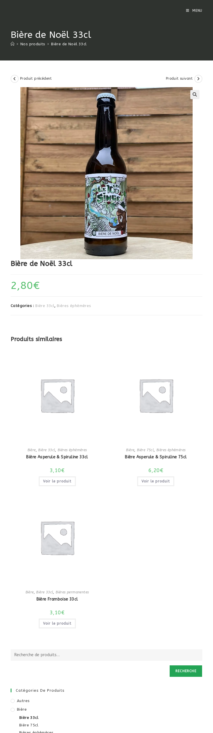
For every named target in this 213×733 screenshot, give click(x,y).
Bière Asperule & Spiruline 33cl (57, 457)
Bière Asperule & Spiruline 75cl (156, 457)
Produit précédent (36, 79)
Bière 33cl (44, 306)
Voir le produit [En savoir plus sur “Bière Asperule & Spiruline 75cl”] (156, 481)
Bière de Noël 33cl (68, 44)
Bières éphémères (74, 306)
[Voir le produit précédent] (15, 79)
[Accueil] (12, 44)
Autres (23, 701)
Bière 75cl (145, 450)
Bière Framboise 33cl (57, 599)
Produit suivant (179, 79)
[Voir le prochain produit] (198, 79)
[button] (195, 94)
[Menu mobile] (194, 11)
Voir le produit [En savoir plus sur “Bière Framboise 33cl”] (57, 623)
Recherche (185, 671)
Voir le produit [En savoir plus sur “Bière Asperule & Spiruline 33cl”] (57, 481)
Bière (32, 450)
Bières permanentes (72, 592)
